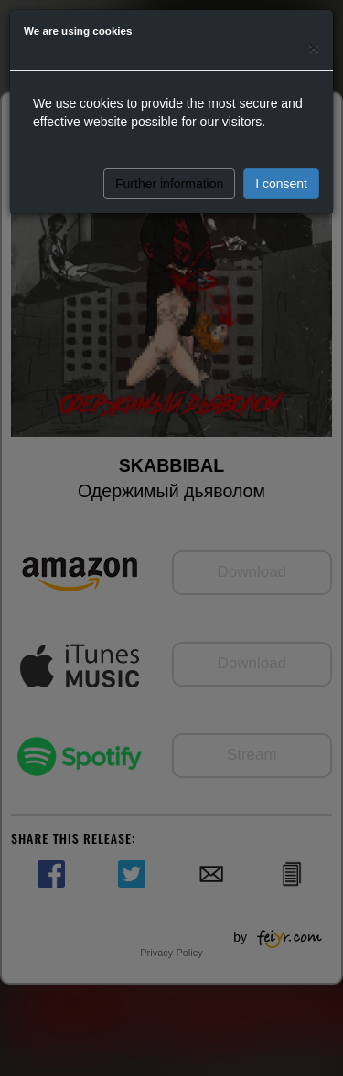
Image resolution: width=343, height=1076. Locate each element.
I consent (281, 183)
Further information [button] (169, 183)
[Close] (313, 47)
